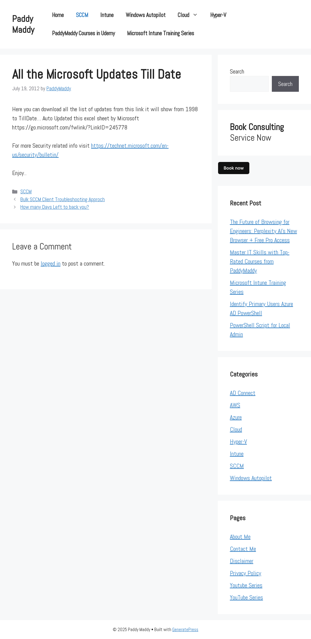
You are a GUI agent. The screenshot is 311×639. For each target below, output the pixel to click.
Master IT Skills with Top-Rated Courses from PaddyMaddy (259, 261)
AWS (235, 405)
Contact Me (243, 549)
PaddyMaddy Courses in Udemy (83, 33)
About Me (240, 537)
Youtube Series (246, 585)
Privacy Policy (245, 573)
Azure (236, 417)
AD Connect (242, 393)
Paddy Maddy (23, 24)
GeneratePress (185, 629)
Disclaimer (241, 561)
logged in (50, 263)
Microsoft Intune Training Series (160, 33)
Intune (107, 15)
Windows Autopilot (146, 15)
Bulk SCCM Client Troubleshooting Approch (62, 199)
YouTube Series (246, 597)
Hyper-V (218, 15)
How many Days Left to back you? (54, 207)
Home (58, 15)
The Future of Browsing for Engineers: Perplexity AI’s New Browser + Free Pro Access (263, 231)
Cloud (191, 15)
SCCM (82, 15)
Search (237, 71)
